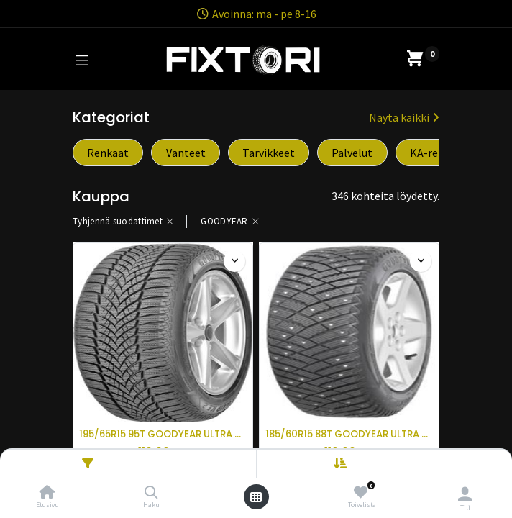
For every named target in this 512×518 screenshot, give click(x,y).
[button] (393, 464)
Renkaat (108, 152)
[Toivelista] (360, 492)
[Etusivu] (47, 493)
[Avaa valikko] (256, 497)
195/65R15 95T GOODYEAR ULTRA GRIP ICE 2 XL (163, 434)
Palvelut (352, 152)
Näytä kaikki (404, 117)
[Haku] (151, 493)
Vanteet (186, 152)
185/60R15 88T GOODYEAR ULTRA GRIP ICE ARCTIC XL (349, 434)
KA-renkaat (438, 152)
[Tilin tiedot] (465, 493)
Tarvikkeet (268, 152)
